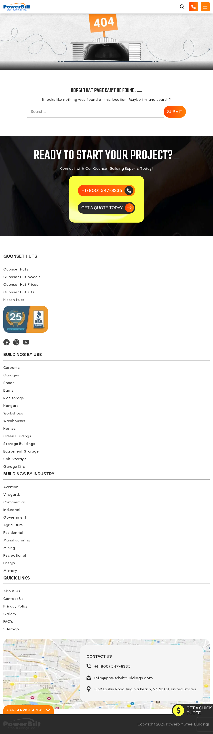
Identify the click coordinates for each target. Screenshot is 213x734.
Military (10, 571)
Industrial (11, 510)
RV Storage (13, 398)
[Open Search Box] (181, 6)
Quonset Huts (16, 269)
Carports (11, 367)
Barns (8, 390)
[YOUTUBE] (26, 342)
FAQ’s (8, 621)
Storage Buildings (19, 444)
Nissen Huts (13, 300)
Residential (13, 532)
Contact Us (13, 599)
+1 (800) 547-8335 (112, 666)
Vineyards (12, 494)
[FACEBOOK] (6, 342)
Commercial (14, 502)
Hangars (11, 405)
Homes (9, 428)
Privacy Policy (15, 606)
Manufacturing (16, 540)
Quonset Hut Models (21, 277)
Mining (9, 548)
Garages (11, 375)
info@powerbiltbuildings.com (123, 678)
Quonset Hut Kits (18, 292)
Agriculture (13, 525)
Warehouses (14, 421)
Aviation (10, 487)
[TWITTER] (16, 342)
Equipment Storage (21, 451)
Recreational (14, 555)
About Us (11, 591)
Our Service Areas (28, 710)
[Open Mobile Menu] (205, 6)
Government (15, 517)
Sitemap (11, 629)
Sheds (9, 383)
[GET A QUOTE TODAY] (106, 208)
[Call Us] (193, 6)
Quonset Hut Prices (20, 284)
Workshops (13, 413)
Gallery (10, 614)
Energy (9, 563)
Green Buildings (17, 436)
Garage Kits (14, 466)
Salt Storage (15, 459)
